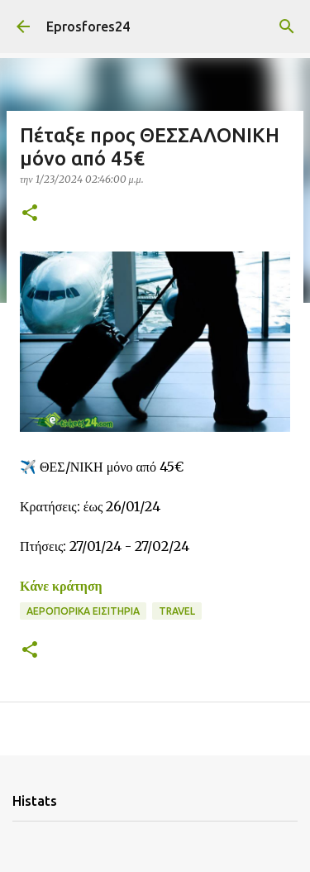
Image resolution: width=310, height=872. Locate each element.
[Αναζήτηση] (287, 26)
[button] (30, 214)
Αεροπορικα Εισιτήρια (83, 611)
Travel (177, 611)
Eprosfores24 (88, 26)
